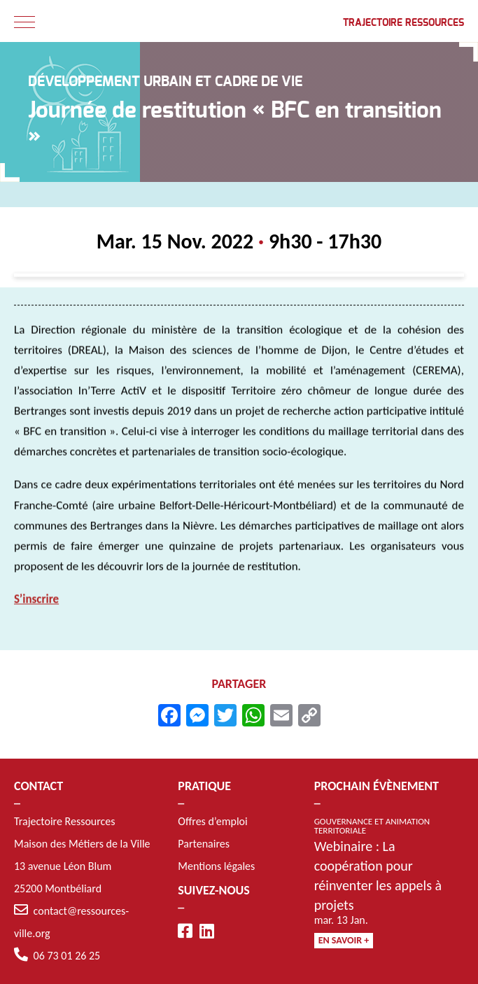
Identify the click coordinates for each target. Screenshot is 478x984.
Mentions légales (216, 866)
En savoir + (344, 940)
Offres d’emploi (212, 821)
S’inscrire (36, 601)
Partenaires (204, 843)
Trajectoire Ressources (403, 23)
